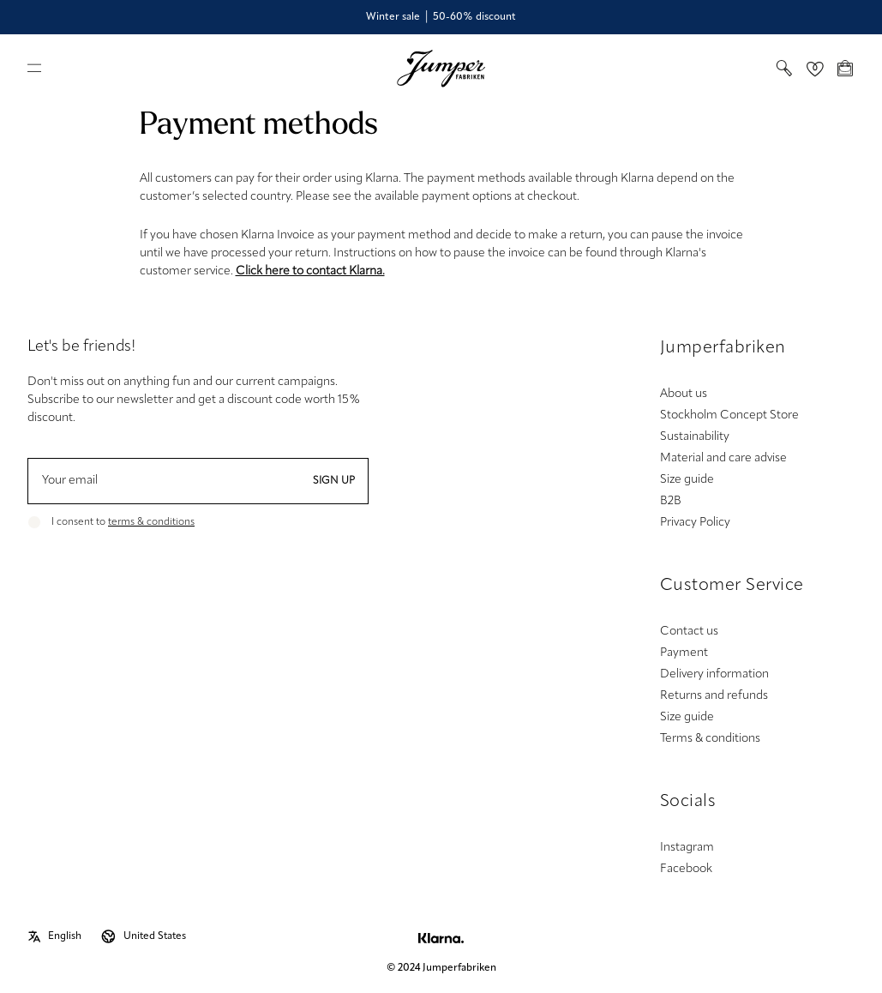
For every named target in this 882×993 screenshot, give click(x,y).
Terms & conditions (710, 738)
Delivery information (714, 674)
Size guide (687, 479)
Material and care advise (723, 458)
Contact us (689, 631)
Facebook (686, 869)
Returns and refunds (714, 695)
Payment (684, 653)
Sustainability (694, 436)
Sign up (334, 481)
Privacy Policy (695, 522)
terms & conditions (151, 522)
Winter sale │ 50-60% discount (441, 17)
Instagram (687, 847)
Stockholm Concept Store (729, 415)
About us (683, 394)
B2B (670, 501)
